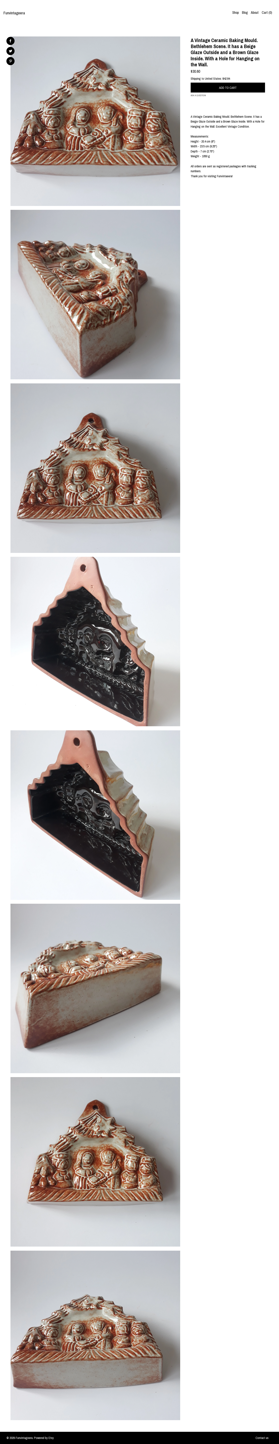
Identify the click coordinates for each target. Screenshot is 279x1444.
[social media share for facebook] (10, 41)
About (255, 12)
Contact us (262, 1438)
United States (213, 78)
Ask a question (198, 95)
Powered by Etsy (44, 1438)
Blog (245, 12)
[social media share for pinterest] (10, 61)
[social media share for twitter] (10, 51)
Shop (235, 12)
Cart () (267, 12)
